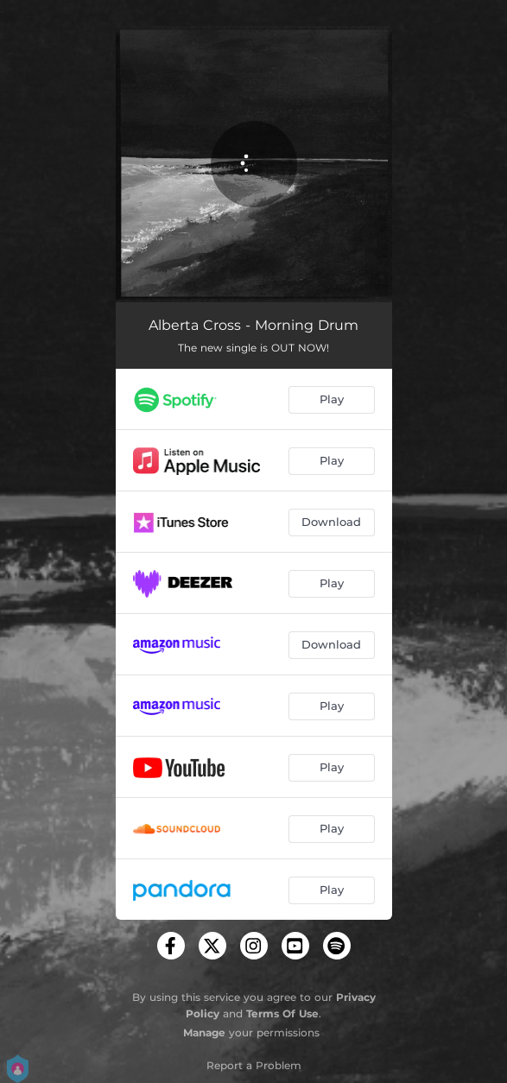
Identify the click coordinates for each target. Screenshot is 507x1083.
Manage (204, 1032)
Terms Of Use (282, 1013)
